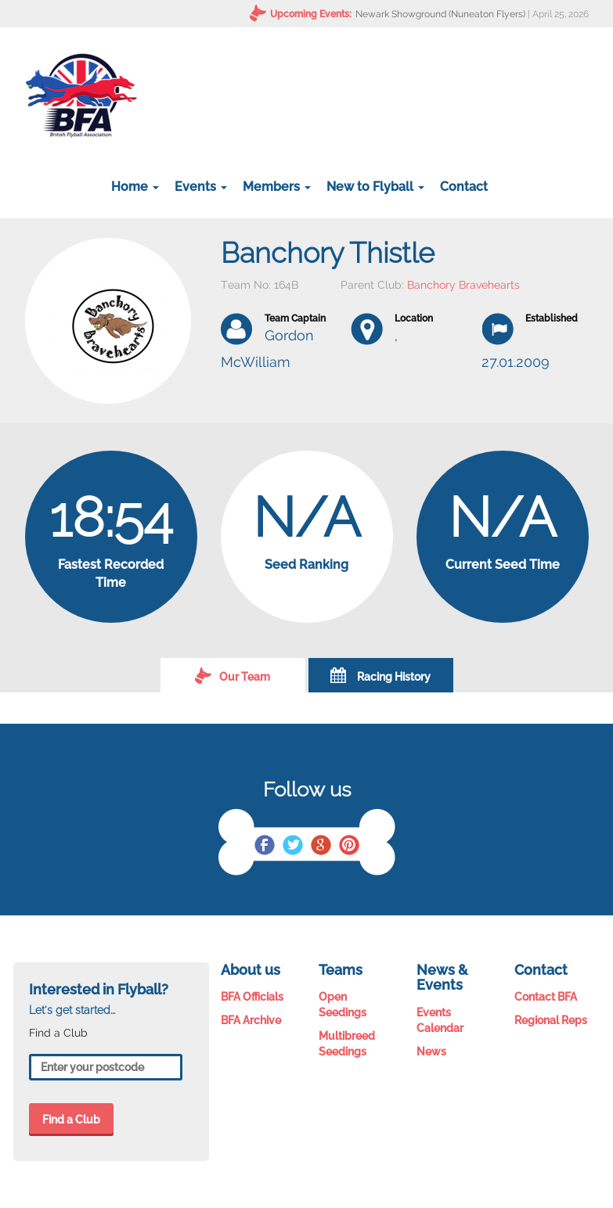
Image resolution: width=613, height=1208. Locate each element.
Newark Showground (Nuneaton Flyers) (440, 14)
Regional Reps (550, 1020)
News (431, 1051)
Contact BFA (545, 996)
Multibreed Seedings (347, 1044)
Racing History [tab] (380, 675)
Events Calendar (439, 1020)
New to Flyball (375, 186)
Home (135, 186)
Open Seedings (342, 1004)
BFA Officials (252, 996)
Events (201, 186)
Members (277, 186)
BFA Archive (251, 1020)
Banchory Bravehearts (463, 285)
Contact (464, 186)
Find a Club (71, 1119)
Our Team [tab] (232, 675)
